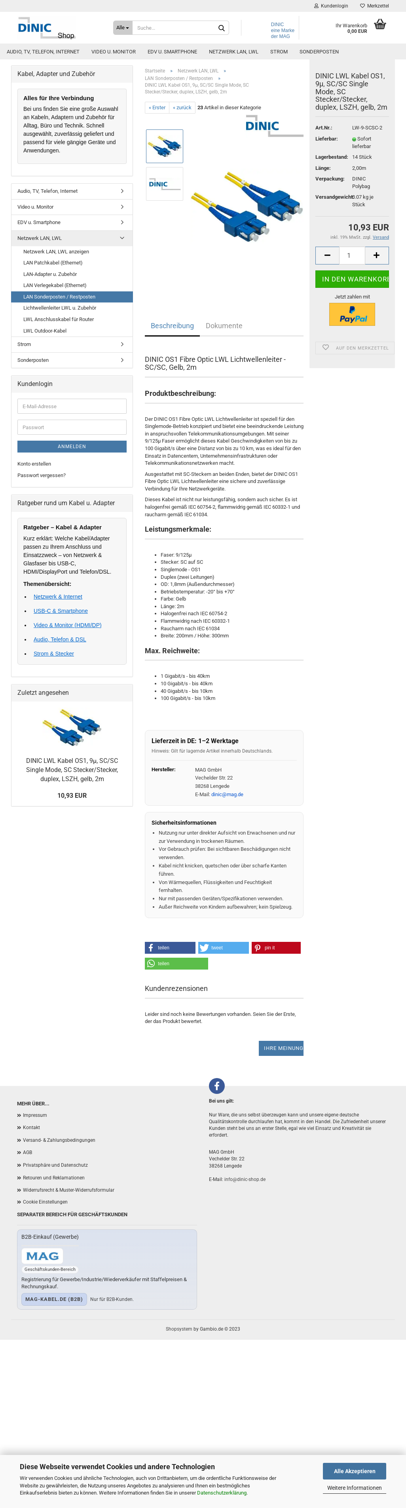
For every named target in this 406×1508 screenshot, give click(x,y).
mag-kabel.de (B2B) (54, 1299)
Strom (279, 52)
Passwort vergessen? (41, 475)
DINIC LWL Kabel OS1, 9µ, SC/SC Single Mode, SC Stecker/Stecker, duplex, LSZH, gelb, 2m (72, 770)
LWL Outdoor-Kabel (44, 331)
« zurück (182, 107)
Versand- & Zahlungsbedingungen (59, 1140)
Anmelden (72, 446)
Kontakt (31, 1127)
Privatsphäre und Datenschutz (55, 1165)
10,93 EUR (72, 795)
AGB (27, 1152)
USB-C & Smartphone (61, 611)
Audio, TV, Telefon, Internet (43, 52)
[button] (170, 948)
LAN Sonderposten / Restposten (59, 297)
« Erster (157, 107)
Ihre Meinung (284, 1048)
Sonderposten (319, 52)
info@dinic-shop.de (245, 1179)
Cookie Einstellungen (45, 1202)
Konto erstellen (34, 464)
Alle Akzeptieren (355, 1471)
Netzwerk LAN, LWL (233, 52)
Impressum (35, 1115)
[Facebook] (217, 1086)
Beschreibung (172, 325)
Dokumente (224, 325)
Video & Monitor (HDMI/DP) (68, 625)
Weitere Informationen (354, 1488)
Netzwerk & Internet (58, 596)
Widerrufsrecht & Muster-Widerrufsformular (68, 1190)
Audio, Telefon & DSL (60, 639)
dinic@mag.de (227, 794)
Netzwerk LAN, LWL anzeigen (56, 252)
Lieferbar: (326, 147)
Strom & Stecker (54, 653)
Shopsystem (179, 1329)
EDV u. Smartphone (172, 52)
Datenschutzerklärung (222, 1493)
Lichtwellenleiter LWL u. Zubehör (59, 308)
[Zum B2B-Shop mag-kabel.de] (42, 1256)
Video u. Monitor (113, 52)
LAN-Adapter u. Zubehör (50, 274)
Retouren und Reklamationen (54, 1178)
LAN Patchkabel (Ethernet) (53, 263)
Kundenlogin (331, 6)
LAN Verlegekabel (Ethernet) (55, 285)
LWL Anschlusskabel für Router (58, 319)
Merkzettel (374, 6)
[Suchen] (221, 28)
